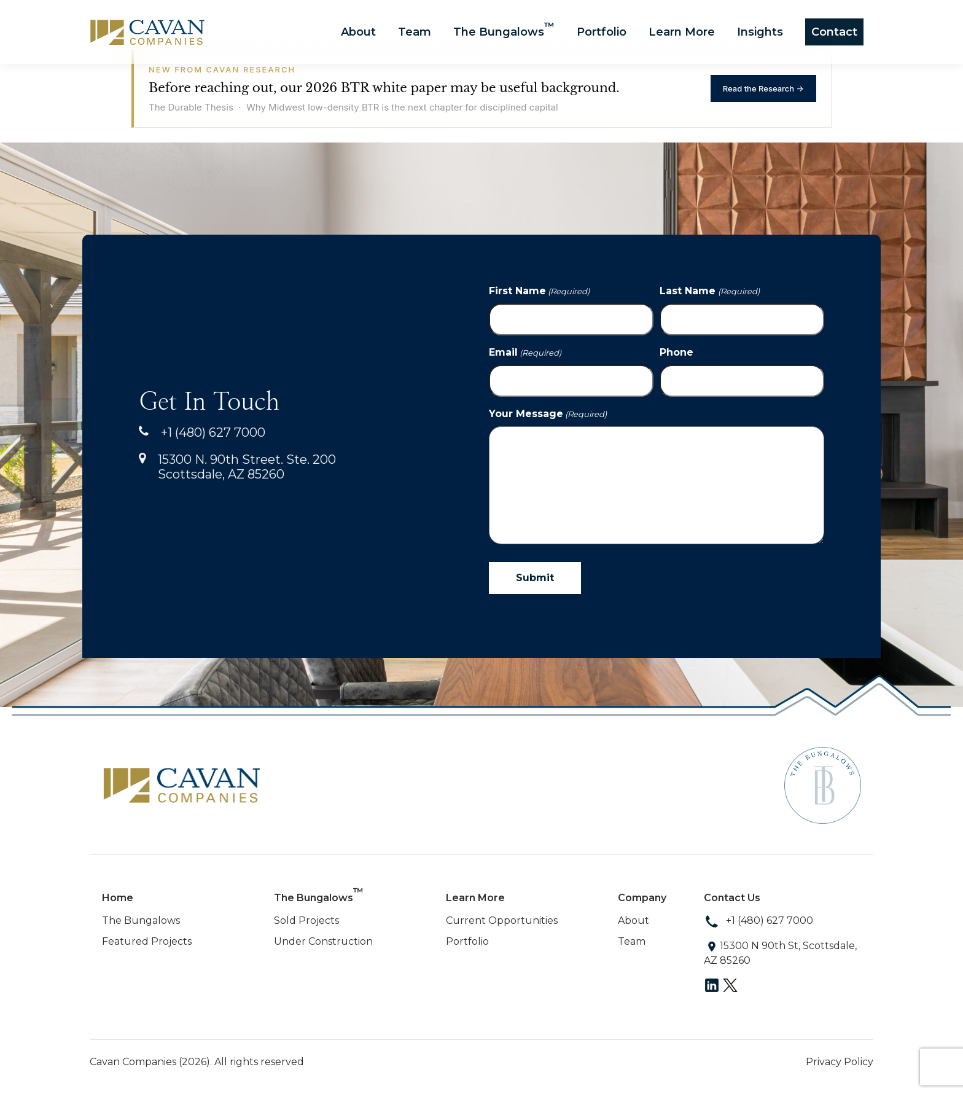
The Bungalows (504, 32)
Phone (676, 352)
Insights (760, 32)
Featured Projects (147, 941)
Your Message (548, 414)
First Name (539, 291)
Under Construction (323, 941)
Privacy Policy (839, 1062)
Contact (834, 32)
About (358, 32)
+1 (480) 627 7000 (202, 432)
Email (525, 352)
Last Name (709, 291)
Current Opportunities (502, 920)
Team (414, 32)
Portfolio (601, 32)
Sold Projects (306, 920)
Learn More (682, 32)
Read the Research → (763, 88)
